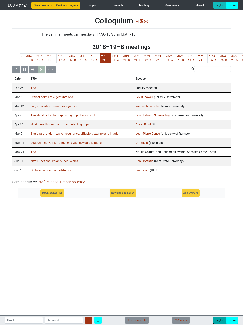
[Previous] (22, 56)
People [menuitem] (92, 5)
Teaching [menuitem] (144, 5)
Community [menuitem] (172, 5)
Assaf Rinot (143, 124)
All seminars (190, 192)
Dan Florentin (144, 161)
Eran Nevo (142, 170)
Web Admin (181, 320)
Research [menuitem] (117, 5)
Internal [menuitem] (199, 5)
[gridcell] (20, 88)
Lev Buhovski (144, 97)
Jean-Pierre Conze (148, 133)
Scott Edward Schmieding (153, 115)
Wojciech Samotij (147, 106)
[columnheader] (20, 78)
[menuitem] (42, 5)
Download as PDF (52, 192)
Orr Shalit (142, 143)
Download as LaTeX (122, 192)
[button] (20, 78)
